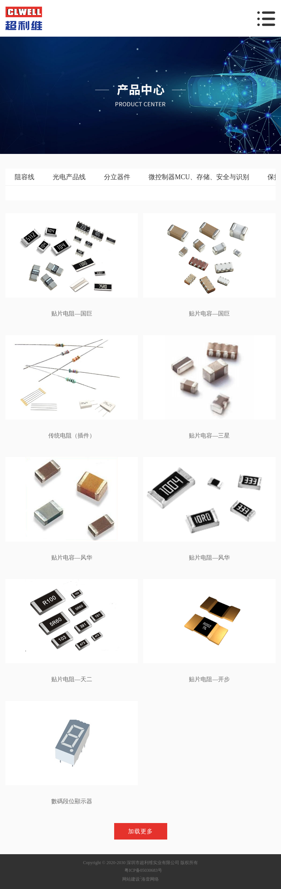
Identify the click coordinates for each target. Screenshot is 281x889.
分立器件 (117, 177)
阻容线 (24, 177)
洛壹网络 (150, 879)
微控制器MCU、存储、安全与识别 (199, 177)
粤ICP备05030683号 (143, 870)
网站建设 (131, 879)
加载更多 (140, 831)
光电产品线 (69, 177)
